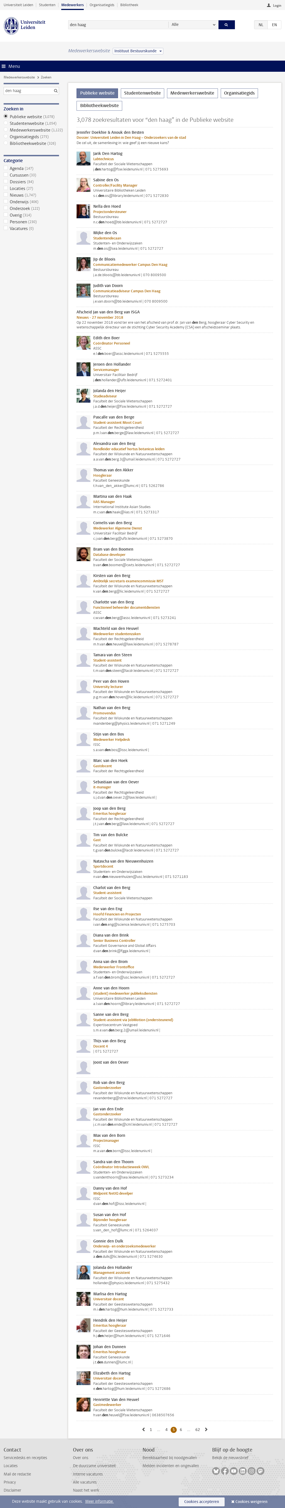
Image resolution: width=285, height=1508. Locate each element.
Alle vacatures (85, 1482)
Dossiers (31, 182)
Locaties (31, 188)
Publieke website (31, 117)
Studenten (47, 5)
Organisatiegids (102, 5)
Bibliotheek (129, 5)
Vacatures (31, 229)
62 (198, 1429)
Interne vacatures (88, 1474)
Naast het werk (86, 1490)
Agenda (31, 168)
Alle (175, 24)
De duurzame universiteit (94, 1466)
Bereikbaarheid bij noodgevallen (169, 1457)
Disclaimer (12, 1490)
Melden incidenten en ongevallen (170, 1466)
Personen (31, 222)
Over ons (80, 1457)
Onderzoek (31, 208)
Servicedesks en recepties (25, 1457)
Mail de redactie (17, 1474)
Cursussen (31, 175)
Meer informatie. (99, 1501)
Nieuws (31, 195)
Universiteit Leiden (18, 5)
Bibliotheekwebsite (31, 143)
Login (277, 5)
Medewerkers (72, 5)
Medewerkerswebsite (19, 77)
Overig (31, 215)
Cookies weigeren (251, 1501)
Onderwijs (31, 202)
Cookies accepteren (201, 1501)
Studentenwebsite (31, 123)
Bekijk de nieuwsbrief (230, 1457)
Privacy (10, 1482)
